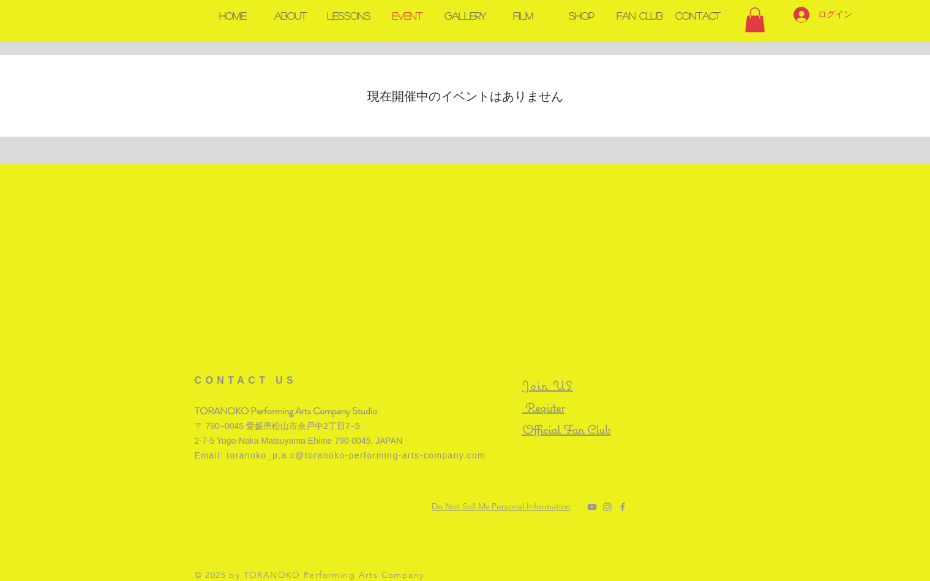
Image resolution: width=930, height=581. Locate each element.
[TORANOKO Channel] (592, 506)
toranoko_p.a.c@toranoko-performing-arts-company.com (356, 455)
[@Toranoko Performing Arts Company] (622, 506)
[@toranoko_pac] (607, 506)
